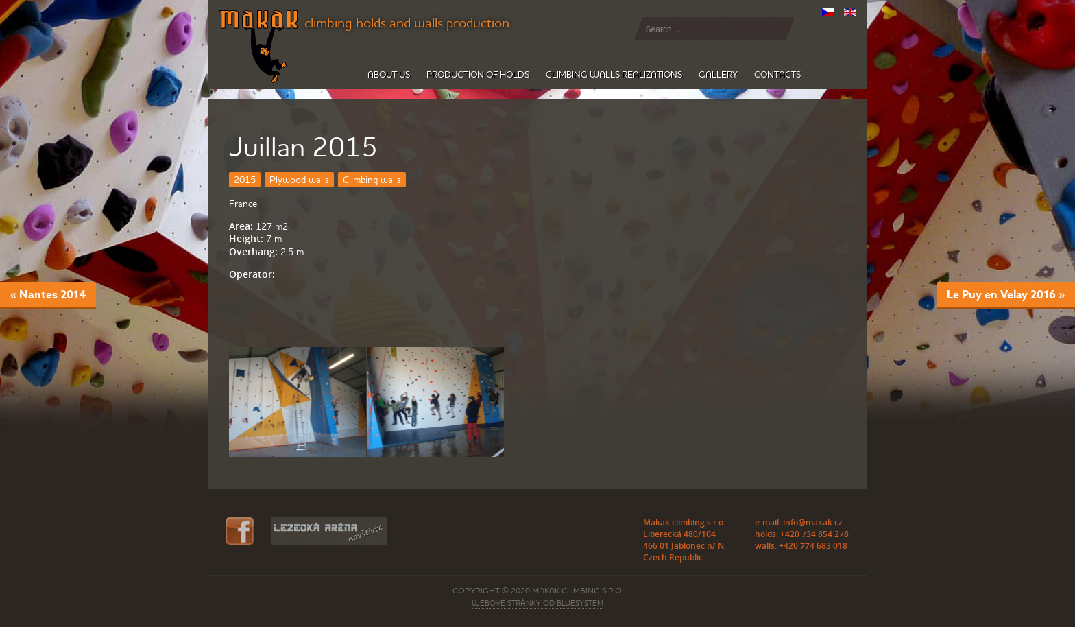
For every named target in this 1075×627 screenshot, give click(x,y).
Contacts (777, 74)
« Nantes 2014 (48, 294)
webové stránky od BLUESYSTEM (537, 603)
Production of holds (477, 74)
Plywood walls (299, 180)
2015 (245, 180)
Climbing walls (372, 180)
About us (388, 74)
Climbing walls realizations (614, 74)
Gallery (718, 74)
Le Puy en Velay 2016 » (1006, 294)
